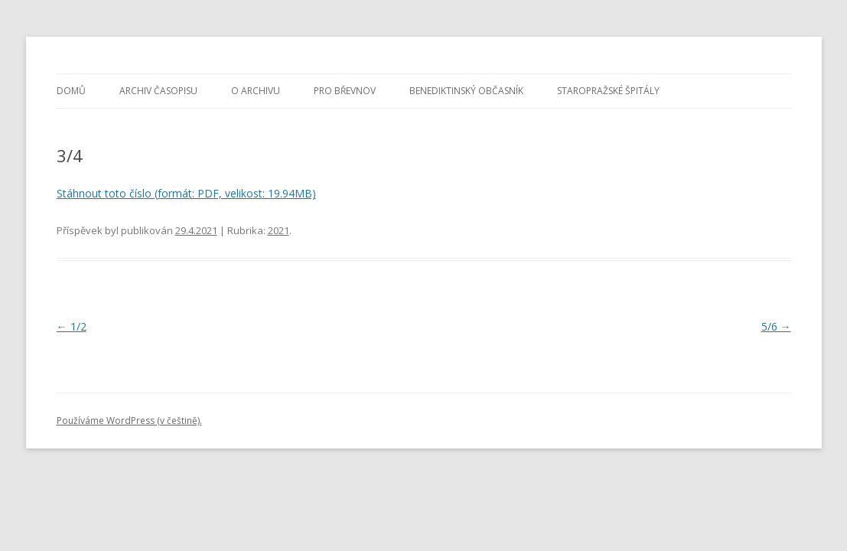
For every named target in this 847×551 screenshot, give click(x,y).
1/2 (71, 326)
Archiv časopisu (158, 90)
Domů (71, 90)
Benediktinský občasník (466, 90)
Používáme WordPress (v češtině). (129, 420)
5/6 (776, 326)
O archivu (255, 90)
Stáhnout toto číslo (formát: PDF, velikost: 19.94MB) (186, 193)
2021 (278, 230)
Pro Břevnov (345, 90)
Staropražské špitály (608, 90)
